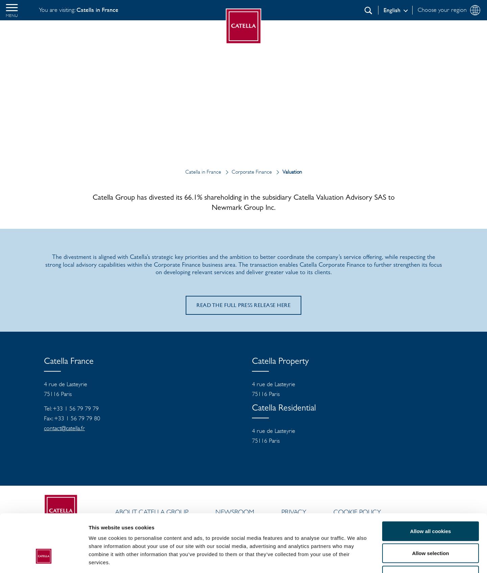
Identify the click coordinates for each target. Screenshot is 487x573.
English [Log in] (392, 10)
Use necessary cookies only (430, 528)
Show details (355, 560)
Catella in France (204, 172)
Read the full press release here (243, 305)
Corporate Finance (247, 172)
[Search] (368, 10)
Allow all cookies (430, 484)
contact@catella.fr (64, 428)
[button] (12, 10)
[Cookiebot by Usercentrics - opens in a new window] (43, 560)
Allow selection (430, 506)
